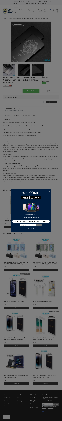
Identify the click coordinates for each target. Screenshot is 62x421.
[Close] (49, 191)
